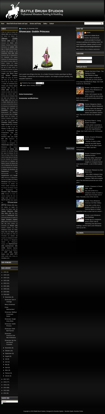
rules (14, 196)
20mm (5, 36)
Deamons (5, 106)
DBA (14, 102)
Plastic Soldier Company (8, 185)
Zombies (4, 258)
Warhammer (13, 244)
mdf (2, 165)
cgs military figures (12, 81)
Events (12, 120)
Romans (7, 193)
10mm (13, 32)
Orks (9, 179)
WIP (5, 252)
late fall (15, 157)
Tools (14, 233)
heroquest (12, 142)
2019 (5, 291)
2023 (5, 280)
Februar (7, 373)
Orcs (4, 179)
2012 (5, 393)
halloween (11, 138)
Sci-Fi (3, 200)
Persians (13, 181)
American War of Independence (9, 55)
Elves (6, 116)
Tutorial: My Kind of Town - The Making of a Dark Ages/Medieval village (94, 73)
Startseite (47, 148)
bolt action (8, 77)
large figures (9, 157)
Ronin (13, 193)
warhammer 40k (11, 246)
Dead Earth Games (12, 104)
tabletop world (7, 221)
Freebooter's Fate (7, 132)
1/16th (8, 32)
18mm (10, 34)
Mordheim (12, 169)
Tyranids (3, 237)
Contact (51, 23)
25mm (12, 36)
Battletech (4, 69)
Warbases (6, 239)
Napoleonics (5, 171)
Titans (12, 231)
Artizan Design (5, 63)
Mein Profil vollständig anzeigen (88, 49)
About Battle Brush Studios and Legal (17, 23)
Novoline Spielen (59, 411)
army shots (12, 61)
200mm (15, 34)
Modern (5, 169)
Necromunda (4, 173)
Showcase (38, 85)
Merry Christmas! (10, 304)
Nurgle (15, 175)
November (8, 348)
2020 (5, 289)
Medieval (7, 165)
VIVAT (15, 237)
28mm (28, 85)
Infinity (12, 149)
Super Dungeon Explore (9, 219)
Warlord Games (12, 248)
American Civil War (7, 53)
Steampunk (10, 215)
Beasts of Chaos (13, 69)
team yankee (11, 223)
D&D (5, 98)
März (6, 370)
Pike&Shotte (4, 183)
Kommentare (82, 61)
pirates (13, 183)
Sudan (14, 217)
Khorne (11, 153)
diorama (3, 108)
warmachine (7, 250)
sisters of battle (9, 207)
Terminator (4, 225)
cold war (12, 89)
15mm (3, 34)
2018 (5, 294)
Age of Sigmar (5, 49)
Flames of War (6, 128)
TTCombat (4, 235)
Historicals (5, 145)
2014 (5, 387)
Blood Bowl (13, 73)
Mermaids (15, 165)
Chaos (3, 86)
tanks (14, 221)
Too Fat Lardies (5, 233)
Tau (2, 223)
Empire (13, 116)
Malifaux (12, 161)
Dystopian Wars (8, 114)
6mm (11, 43)
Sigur (88, 32)
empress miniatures (6, 118)
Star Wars (4, 213)
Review (4, 192)
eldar (15, 114)
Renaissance (9, 189)
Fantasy (33, 85)
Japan (5, 153)
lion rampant (7, 159)
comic (8, 92)
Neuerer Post (24, 149)
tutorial (12, 235)
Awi (4, 67)
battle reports (11, 67)
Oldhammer (14, 177)
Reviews (14, 192)
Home (2, 23)
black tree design (7, 71)
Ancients (6, 57)
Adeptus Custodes (6, 45)
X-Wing (14, 256)
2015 (5, 385)
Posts (80, 58)
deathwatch (13, 106)
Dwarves (15, 112)
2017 (5, 379)
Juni (6, 362)
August (7, 356)
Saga (3, 198)
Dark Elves (14, 100)
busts (5, 79)
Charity (13, 87)
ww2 (11, 254)
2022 (5, 283)
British (15, 77)
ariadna (5, 61)
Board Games (11, 75)
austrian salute (13, 65)
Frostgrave (4, 134)
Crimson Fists (13, 96)
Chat (3, 90)
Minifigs (15, 167)
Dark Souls (6, 102)
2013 (5, 390)
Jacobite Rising (13, 151)
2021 (5, 286)
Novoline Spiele (69, 411)
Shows (9, 205)
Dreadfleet (4, 110)
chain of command (8, 83)
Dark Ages (4, 100)
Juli (6, 359)
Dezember (8, 297)
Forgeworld (10, 130)
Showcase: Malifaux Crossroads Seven (11, 314)
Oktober (7, 350)
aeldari (12, 47)
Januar (7, 376)
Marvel (13, 163)
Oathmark (6, 177)
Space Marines (7, 211)
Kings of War (9, 155)
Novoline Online (78, 411)
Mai (6, 364)
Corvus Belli (11, 94)
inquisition (3, 151)
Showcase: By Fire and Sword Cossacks (10, 342)
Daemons (12, 98)
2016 (5, 382)
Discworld (12, 108)
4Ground (3, 43)
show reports (13, 200)
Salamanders (12, 198)
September (8, 353)
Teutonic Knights (6, 227)
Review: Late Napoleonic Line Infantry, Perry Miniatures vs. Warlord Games (94, 90)
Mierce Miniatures (7, 167)
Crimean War (4, 96)
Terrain (12, 225)
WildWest (15, 250)
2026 (5, 272)
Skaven (3, 209)
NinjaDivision (5, 175)
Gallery (45, 23)
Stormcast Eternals (6, 217)
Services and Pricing (35, 23)
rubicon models (5, 196)
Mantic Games (5, 163)
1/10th (2, 32)
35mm (13, 41)
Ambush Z (12, 51)
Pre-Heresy (4, 187)
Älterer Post (70, 148)
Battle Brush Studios (40, 411)
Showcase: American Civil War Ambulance (10, 335)
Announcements (13, 59)
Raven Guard (13, 187)
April (6, 367)
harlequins (4, 140)
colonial (3, 92)
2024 (5, 277)
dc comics (3, 104)
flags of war (11, 126)
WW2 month (4, 256)
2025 (5, 275)
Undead (10, 237)
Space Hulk (12, 209)
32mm (3, 41)
